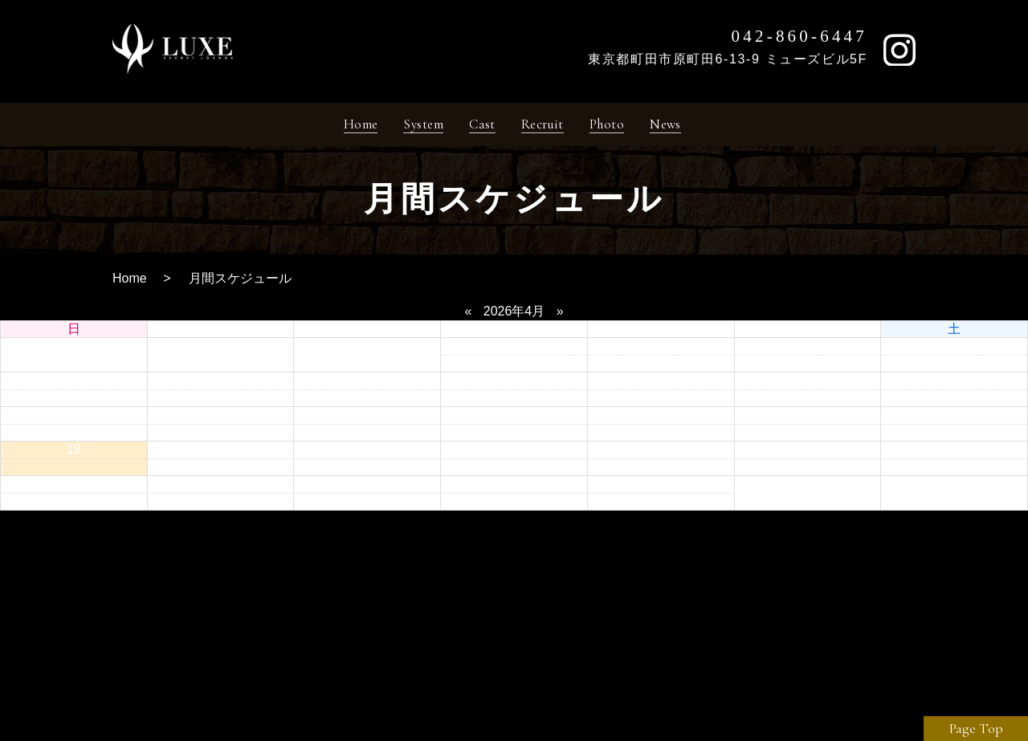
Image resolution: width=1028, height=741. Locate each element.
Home (129, 284)
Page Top (976, 728)
